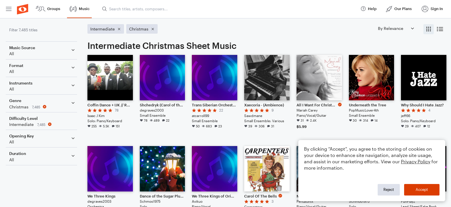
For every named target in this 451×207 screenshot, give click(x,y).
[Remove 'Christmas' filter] (42, 106)
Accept (422, 189)
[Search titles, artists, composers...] (228, 9)
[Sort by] (395, 28)
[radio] (428, 29)
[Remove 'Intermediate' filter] (42, 124)
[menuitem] (9, 9)
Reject (388, 189)
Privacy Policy (415, 161)
